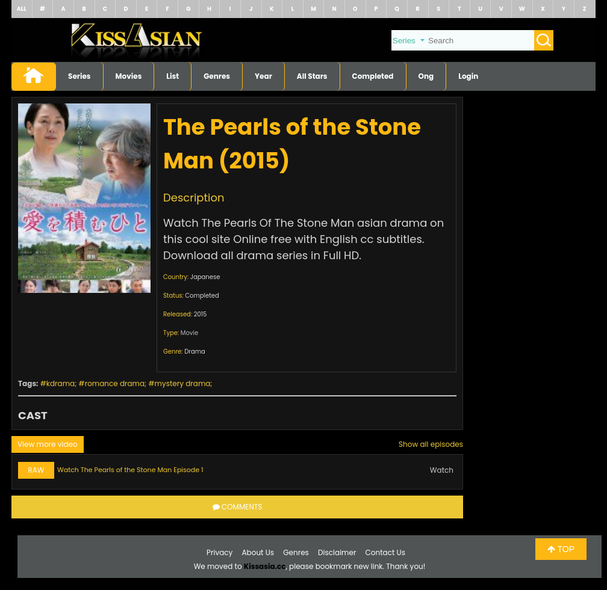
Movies (129, 76)
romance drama (115, 383)
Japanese (205, 276)
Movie (189, 332)
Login (468, 76)
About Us (258, 552)
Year (263, 76)
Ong (426, 76)
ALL (21, 9)
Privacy (219, 552)
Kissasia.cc (265, 566)
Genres (217, 76)
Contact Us (385, 552)
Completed (373, 76)
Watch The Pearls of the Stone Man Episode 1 (130, 470)
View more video (47, 444)
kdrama (60, 383)
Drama (194, 351)
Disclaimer (337, 552)
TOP (560, 549)
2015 (200, 314)
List (172, 76)
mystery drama (183, 383)
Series (79, 76)
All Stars (312, 76)
